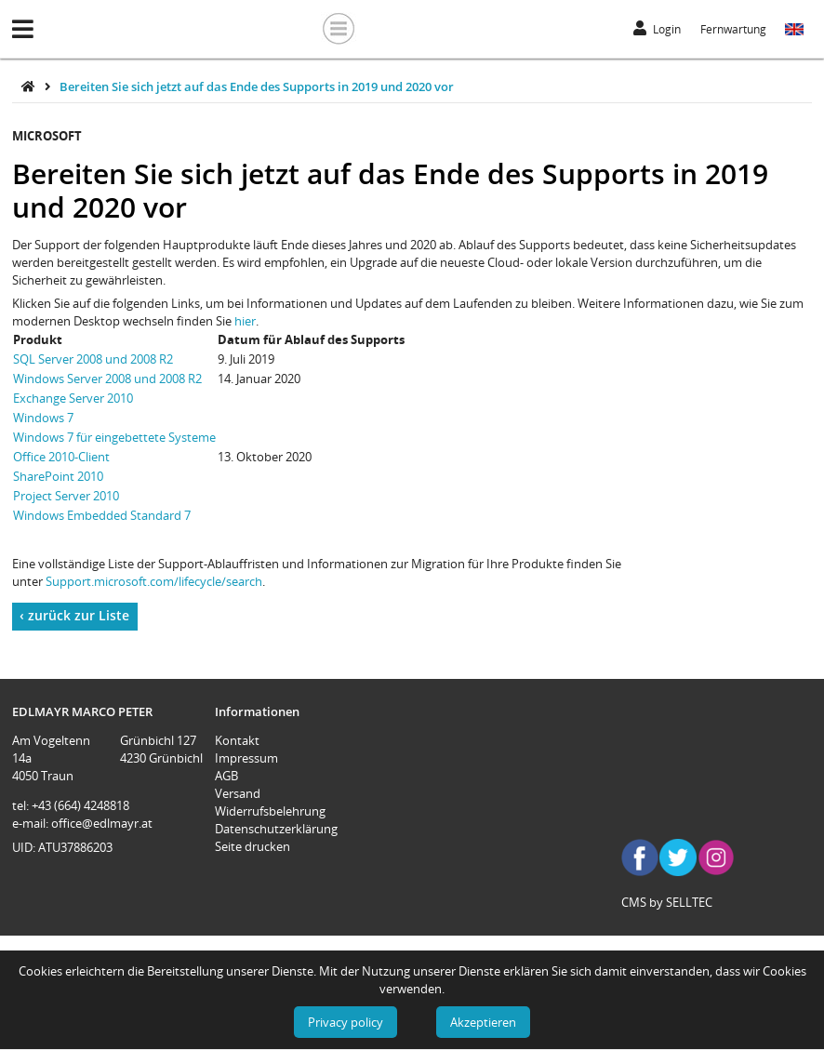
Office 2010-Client (61, 456)
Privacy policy (345, 1022)
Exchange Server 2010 (73, 398)
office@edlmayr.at (102, 823)
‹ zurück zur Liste (74, 615)
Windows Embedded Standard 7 (102, 515)
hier (245, 320)
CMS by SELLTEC (666, 902)
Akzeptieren (483, 1022)
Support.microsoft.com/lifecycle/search (154, 581)
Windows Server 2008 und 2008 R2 (107, 378)
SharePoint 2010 (58, 476)
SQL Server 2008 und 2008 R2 (93, 359)
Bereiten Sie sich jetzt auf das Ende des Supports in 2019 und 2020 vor (257, 86)
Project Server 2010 (66, 495)
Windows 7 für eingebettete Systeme (114, 437)
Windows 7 (43, 417)
